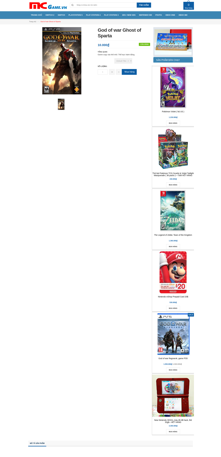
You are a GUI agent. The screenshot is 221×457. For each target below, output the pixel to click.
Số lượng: (102, 66)
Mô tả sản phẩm (37, 443)
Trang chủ (32, 21)
